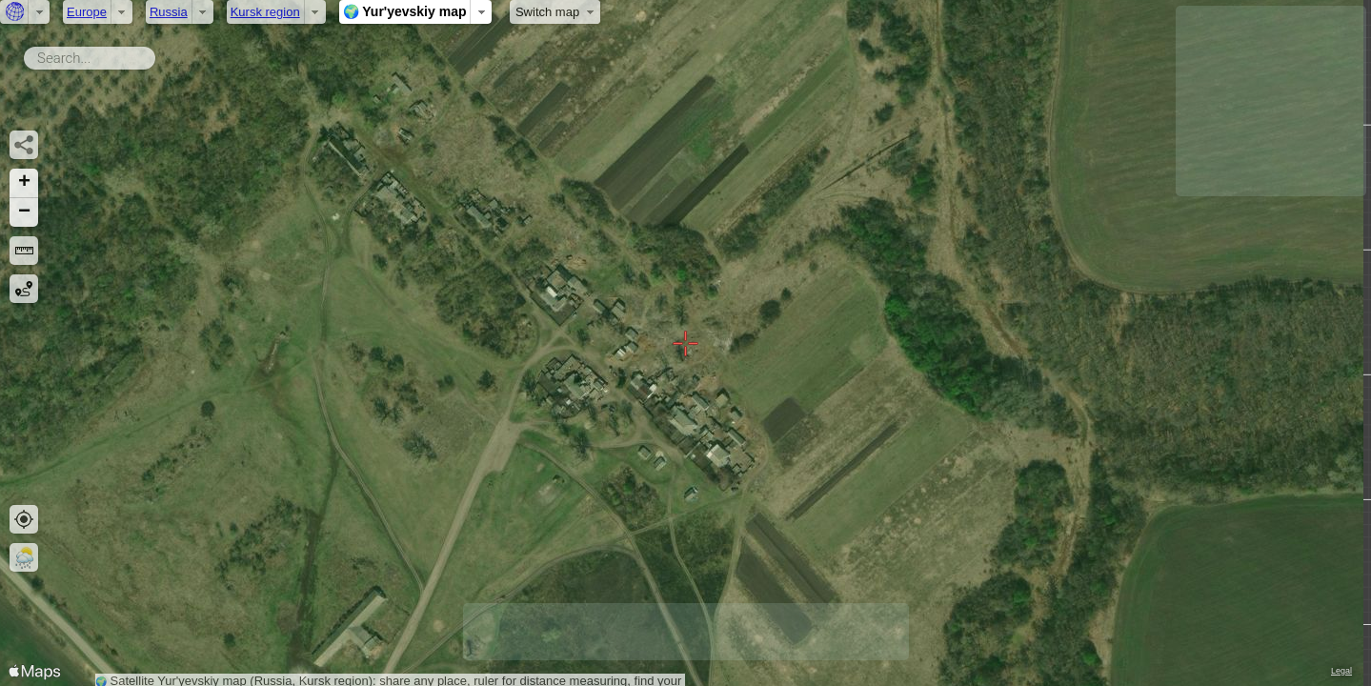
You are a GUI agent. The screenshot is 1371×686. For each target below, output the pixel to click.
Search (158, 54)
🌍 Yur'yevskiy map (405, 11)
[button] (24, 183)
